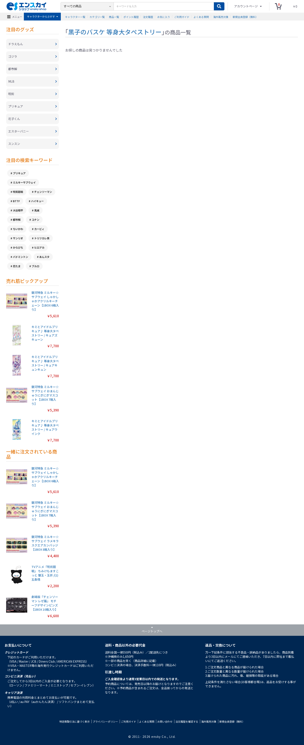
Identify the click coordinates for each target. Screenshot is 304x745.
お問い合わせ (164, 721)
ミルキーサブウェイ (24, 182)
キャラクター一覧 (75, 16)
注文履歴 (148, 16)
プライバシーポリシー (105, 721)
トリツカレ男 (41, 238)
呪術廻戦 (18, 192)
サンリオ (18, 238)
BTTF (16, 201)
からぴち (18, 247)
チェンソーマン (43, 192)
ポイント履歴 (131, 16)
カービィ (39, 229)
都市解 (16, 220)
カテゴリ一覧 (97, 16)
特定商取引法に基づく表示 (74, 721)
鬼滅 (36, 210)
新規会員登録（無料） (245, 16)
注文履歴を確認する (186, 721)
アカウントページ (246, 6)
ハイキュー (37, 201)
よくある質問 (201, 16)
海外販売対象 (220, 16)
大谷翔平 (18, 210)
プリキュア (19, 173)
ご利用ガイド (181, 16)
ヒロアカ (39, 247)
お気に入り (163, 16)
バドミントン (20, 257)
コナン (35, 220)
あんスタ (44, 257)
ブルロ (35, 266)
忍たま (16, 266)
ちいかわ (18, 229)
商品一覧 (114, 16)
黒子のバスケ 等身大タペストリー (115, 31)
